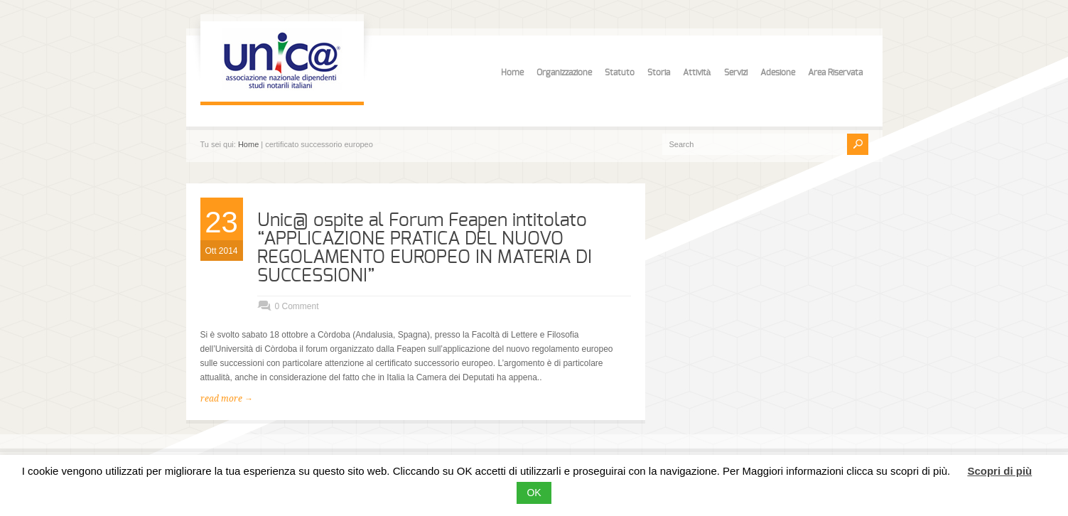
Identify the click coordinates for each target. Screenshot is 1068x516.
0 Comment (297, 306)
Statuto (620, 72)
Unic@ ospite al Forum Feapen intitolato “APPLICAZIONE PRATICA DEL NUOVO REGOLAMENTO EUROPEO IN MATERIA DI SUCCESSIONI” (424, 248)
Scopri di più (999, 471)
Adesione (777, 72)
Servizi (736, 72)
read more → (226, 399)
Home (512, 72)
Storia (658, 72)
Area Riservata (835, 72)
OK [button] (534, 492)
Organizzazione (564, 72)
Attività (697, 72)
